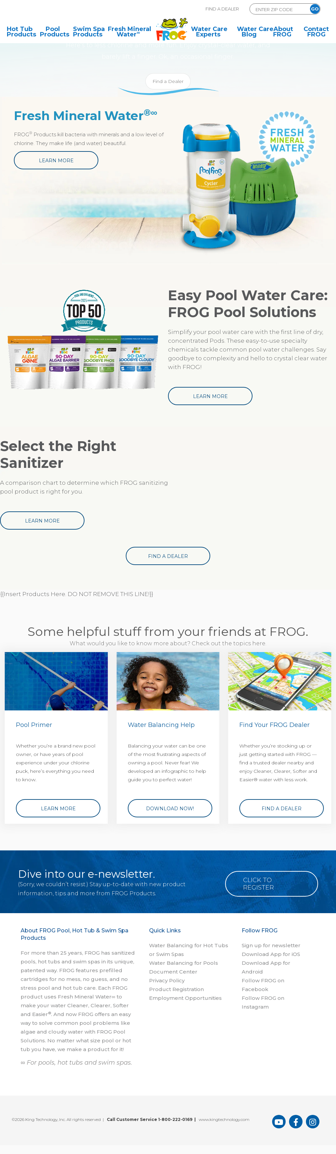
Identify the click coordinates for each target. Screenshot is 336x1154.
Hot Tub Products (19, 32)
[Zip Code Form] (278, 9)
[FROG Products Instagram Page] (312, 1121)
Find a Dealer (168, 81)
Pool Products (53, 32)
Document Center (173, 971)
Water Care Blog (250, 32)
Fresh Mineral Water (129, 32)
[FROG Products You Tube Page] (279, 1121)
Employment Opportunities (185, 998)
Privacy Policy (167, 980)
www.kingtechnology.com (224, 1119)
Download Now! (170, 809)
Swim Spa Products (86, 32)
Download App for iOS (271, 954)
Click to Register (258, 883)
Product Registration (176, 989)
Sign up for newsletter (271, 945)
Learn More (56, 161)
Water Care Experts (209, 32)
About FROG (283, 32)
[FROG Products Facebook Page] (296, 1121)
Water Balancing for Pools (183, 963)
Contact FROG (316, 32)
